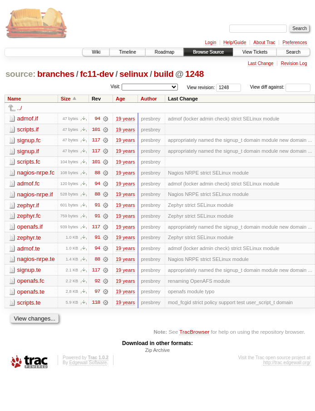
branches (55, 74)
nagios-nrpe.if (35, 194)
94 (97, 118)
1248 (194, 74)
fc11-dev (96, 74)
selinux (133, 74)
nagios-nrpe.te (36, 260)
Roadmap (164, 52)
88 (97, 173)
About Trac (264, 42)
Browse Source (208, 52)
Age (120, 98)
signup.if (28, 151)
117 (96, 140)
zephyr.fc (29, 216)
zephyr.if (28, 205)
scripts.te (29, 304)
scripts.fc (28, 162)
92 (97, 282)
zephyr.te (29, 238)
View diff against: (280, 87)
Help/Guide (234, 42)
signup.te (29, 271)
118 (96, 304)
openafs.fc (30, 282)
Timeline (127, 52)
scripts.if (28, 129)
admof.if (27, 118)
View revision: (201, 87)
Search (293, 52)
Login (210, 42)
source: (20, 74)
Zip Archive (157, 352)
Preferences (295, 42)
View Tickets (254, 52)
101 (96, 129)
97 (97, 293)
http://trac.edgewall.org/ (286, 364)
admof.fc (28, 183)
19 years (125, 118)
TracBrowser (194, 333)
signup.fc (29, 140)
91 (97, 206)
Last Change (261, 63)
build (164, 74)
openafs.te (31, 293)
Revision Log (294, 63)
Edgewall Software (88, 364)
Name (14, 98)
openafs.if (30, 227)
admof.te (28, 249)
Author (149, 98)
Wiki (96, 52)
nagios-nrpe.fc (35, 173)
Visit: (115, 86)
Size (66, 98)
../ (19, 108)
